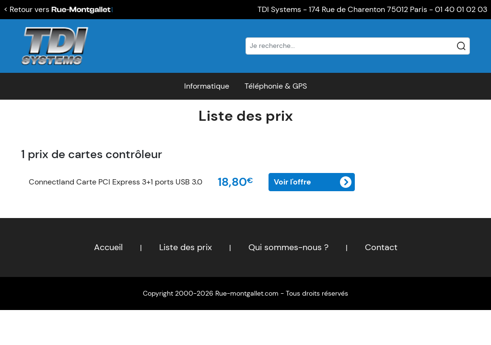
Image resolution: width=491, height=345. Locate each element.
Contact (381, 247)
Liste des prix (246, 115)
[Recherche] (358, 46)
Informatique (206, 86)
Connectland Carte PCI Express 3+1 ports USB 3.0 (115, 182)
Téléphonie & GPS (276, 86)
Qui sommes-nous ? (288, 247)
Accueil (108, 247)
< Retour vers (58, 9)
